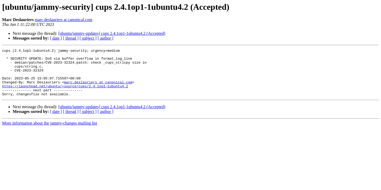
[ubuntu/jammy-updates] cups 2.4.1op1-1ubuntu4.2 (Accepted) (111, 33)
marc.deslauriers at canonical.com (63, 19)
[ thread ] (71, 38)
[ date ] (56, 38)
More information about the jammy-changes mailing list (49, 132)
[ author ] (106, 38)
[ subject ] (88, 38)
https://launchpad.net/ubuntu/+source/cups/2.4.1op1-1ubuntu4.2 (65, 94)
